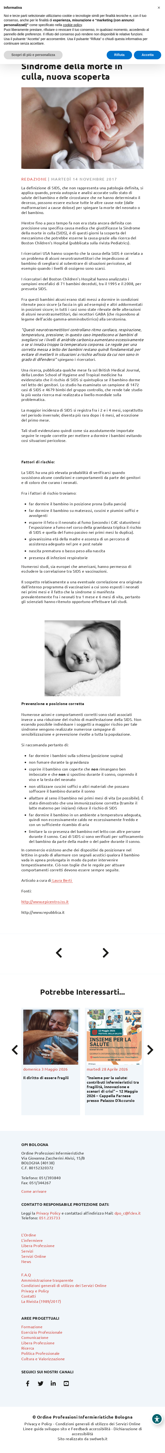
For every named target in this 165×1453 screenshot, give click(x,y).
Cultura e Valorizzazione (43, 1358)
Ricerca (27, 1348)
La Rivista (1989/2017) (41, 1301)
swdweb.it (99, 1438)
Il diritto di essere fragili (46, 1077)
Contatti (28, 1296)
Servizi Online (33, 1256)
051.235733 (49, 1217)
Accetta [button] (148, 55)
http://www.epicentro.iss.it (45, 901)
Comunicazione (34, 1337)
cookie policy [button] (72, 25)
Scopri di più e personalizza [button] (33, 55)
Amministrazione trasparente (47, 1280)
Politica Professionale (40, 1353)
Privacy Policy (48, 1213)
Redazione (34, 178)
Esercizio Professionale (41, 1332)
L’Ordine (28, 1234)
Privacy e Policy (35, 1290)
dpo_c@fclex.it (128, 1213)
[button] (159, 7)
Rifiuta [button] (119, 55)
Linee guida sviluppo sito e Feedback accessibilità (66, 1428)
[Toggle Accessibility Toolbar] (157, 1419)
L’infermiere (32, 1240)
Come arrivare (33, 1191)
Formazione (31, 1326)
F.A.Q (26, 1274)
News (26, 1261)
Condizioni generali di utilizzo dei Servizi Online (63, 1285)
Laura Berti (62, 880)
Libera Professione (38, 1245)
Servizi (27, 1251)
